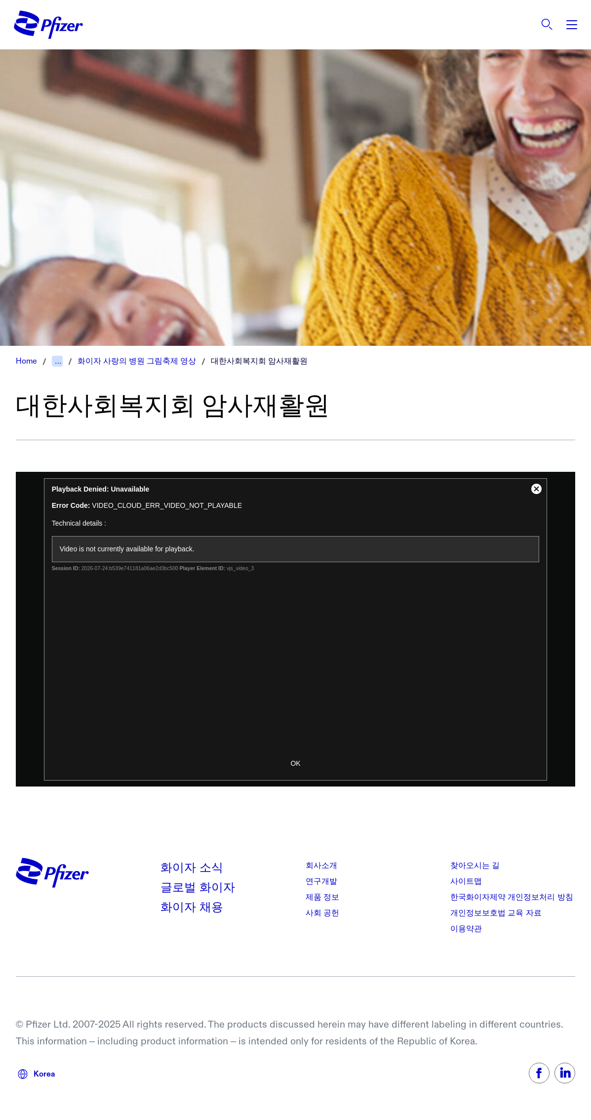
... (58, 361)
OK (295, 763)
